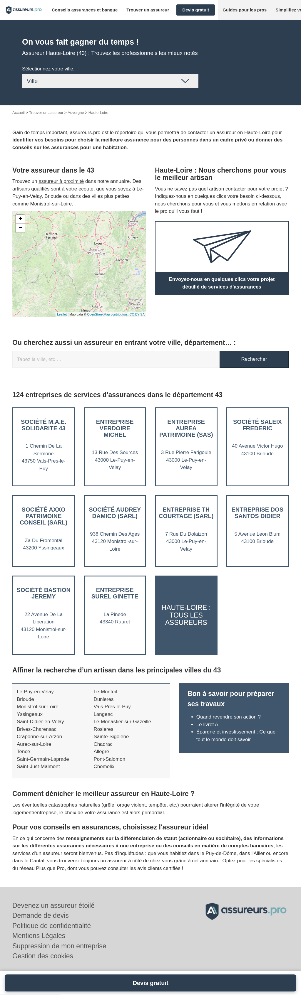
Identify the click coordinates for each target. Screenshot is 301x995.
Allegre (101, 751)
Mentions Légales (38, 936)
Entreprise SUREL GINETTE (114, 593)
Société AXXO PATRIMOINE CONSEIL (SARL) (43, 516)
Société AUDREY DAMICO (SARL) (115, 512)
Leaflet (62, 314)
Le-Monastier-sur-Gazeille (122, 721)
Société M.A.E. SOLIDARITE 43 (43, 425)
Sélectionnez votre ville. (48, 69)
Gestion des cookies (42, 956)
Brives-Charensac (36, 729)
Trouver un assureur (46, 112)
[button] (84, 10)
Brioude (25, 699)
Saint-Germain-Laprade (43, 759)
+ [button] (20, 219)
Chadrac (102, 744)
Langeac (103, 714)
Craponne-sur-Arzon (39, 736)
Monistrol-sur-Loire (37, 706)
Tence (23, 751)
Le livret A (207, 724)
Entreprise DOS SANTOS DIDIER (257, 512)
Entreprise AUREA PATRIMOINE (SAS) (186, 428)
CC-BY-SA (137, 314)
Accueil (18, 112)
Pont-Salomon (109, 759)
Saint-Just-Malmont (38, 766)
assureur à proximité (61, 181)
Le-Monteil (105, 691)
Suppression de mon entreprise (59, 946)
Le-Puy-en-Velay (35, 691)
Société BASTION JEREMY (44, 593)
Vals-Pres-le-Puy (112, 706)
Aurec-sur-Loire (34, 744)
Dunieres (103, 699)
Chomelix (103, 766)
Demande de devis (40, 915)
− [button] (20, 228)
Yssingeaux (30, 714)
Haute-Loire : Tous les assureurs (186, 615)
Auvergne (76, 112)
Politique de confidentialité (51, 926)
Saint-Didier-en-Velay (40, 721)
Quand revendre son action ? (229, 717)
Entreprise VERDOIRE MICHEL (115, 428)
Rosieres (103, 729)
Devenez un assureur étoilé (53, 905)
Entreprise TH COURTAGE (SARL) (186, 512)
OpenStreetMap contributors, (108, 314)
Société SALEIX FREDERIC (257, 425)
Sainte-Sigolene (111, 736)
